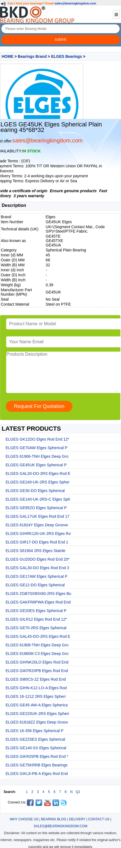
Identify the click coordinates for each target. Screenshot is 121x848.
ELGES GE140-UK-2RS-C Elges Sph (38, 499)
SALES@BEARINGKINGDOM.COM (60, 826)
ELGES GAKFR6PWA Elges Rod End (38, 602)
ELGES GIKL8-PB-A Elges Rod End (37, 773)
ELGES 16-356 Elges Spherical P (35, 731)
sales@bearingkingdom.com (75, 3)
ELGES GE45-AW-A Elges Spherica (37, 705)
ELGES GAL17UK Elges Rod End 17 (37, 516)
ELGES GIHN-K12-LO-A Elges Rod (36, 688)
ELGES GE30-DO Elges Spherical (35, 490)
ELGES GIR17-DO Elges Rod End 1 (37, 542)
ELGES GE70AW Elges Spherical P (36, 448)
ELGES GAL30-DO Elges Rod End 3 (37, 568)
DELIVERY (77, 819)
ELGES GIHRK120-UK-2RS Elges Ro (38, 533)
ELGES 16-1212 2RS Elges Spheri (35, 696)
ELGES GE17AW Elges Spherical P (36, 576)
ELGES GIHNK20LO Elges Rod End (37, 662)
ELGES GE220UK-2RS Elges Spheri (37, 713)
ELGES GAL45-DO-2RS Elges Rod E (38, 636)
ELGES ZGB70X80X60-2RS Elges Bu (38, 593)
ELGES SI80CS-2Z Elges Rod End (36, 679)
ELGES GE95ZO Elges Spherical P (36, 508)
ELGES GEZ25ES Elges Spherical (35, 739)
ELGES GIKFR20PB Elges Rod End (37, 670)
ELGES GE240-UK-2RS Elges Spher (37, 482)
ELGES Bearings (66, 56)
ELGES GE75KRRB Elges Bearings (36, 765)
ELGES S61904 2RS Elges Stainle (35, 550)
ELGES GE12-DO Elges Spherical (35, 585)
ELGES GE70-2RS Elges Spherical (36, 628)
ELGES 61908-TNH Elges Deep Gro (37, 645)
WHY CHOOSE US (24, 819)
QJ (78, 792)
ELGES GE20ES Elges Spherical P (36, 610)
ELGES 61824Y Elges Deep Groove (37, 525)
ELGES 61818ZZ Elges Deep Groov (37, 722)
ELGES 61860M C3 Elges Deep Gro (37, 653)
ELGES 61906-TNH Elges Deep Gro (37, 456)
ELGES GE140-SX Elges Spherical (36, 748)
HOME (7, 56)
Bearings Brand (32, 56)
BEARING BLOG (53, 819)
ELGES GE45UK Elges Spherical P (36, 465)
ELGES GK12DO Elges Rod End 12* (37, 439)
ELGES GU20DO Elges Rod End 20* (37, 559)
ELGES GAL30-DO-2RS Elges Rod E (38, 473)
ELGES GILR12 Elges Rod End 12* (36, 619)
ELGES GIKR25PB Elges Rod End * (37, 756)
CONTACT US (98, 819)
